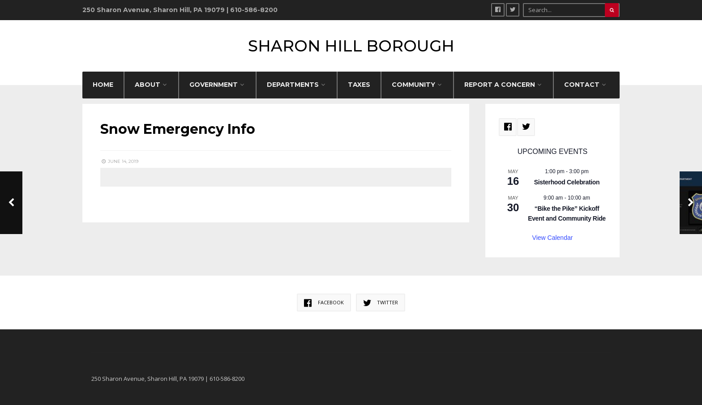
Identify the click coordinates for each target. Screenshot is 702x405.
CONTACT (581, 85)
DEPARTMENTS (293, 85)
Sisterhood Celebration (566, 182)
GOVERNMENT (213, 85)
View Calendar (552, 237)
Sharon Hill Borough (351, 45)
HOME (103, 85)
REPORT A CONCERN (499, 85)
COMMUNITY (413, 85)
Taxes (359, 85)
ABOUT (147, 85)
